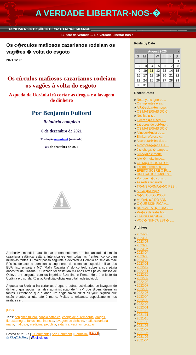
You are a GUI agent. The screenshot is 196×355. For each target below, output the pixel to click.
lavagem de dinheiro (70, 321)
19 (158, 75)
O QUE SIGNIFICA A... (153, 204)
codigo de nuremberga (78, 317)
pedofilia (50, 324)
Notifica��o (146, 116)
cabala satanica (49, 317)
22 (177, 75)
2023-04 (142, 252)
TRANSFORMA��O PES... (157, 186)
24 (145, 80)
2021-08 (142, 326)
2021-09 (142, 322)
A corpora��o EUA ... (153, 145)
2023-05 (142, 249)
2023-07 (142, 241)
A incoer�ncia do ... (151, 133)
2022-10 (142, 274)
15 (177, 71)
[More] (10, 310)
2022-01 (142, 307)
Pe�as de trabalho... (151, 212)
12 (158, 71)
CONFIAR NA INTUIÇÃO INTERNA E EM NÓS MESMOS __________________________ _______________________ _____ (98, 29)
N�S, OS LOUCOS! (151, 195)
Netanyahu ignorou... (151, 100)
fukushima (34, 321)
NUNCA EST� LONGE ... (155, 208)
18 (151, 75)
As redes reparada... (151, 182)
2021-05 (142, 337)
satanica (64, 324)
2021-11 (142, 315)
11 (151, 71)
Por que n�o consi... (151, 178)
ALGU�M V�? (148, 191)
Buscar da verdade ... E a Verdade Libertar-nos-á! (98, 35)
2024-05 (142, 234)
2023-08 (142, 238)
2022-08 (142, 282)
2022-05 (142, 293)
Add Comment (62, 334)
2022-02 (142, 304)
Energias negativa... (151, 216)
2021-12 (142, 311)
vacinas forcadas (83, 324)
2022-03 (142, 300)
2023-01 (142, 263)
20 (164, 75)
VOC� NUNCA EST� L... (155, 220)
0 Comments (40, 334)
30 (138, 85)
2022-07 (142, 285)
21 (170, 75)
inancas (48, 321)
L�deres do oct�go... (152, 124)
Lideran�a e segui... (151, 120)
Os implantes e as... (151, 103)
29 (177, 80)
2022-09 (142, 278)
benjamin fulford (26, 317)
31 (145, 85)
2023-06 (142, 245)
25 (151, 80)
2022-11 (142, 271)
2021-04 (142, 340)
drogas (100, 317)
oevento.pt (61, 139)
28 (170, 80)
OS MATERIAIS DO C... (153, 111)
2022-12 (142, 267)
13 (164, 71)
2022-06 (142, 289)
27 (164, 80)
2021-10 (142, 318)
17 (145, 75)
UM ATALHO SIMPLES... (154, 174)
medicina (36, 324)
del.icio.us (39, 338)
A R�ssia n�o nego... (152, 107)
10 (145, 71)
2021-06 (142, 333)
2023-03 (142, 256)
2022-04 (142, 296)
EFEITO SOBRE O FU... (154, 170)
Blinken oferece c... (150, 136)
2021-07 (142, 329)
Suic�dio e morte (149, 154)
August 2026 (157, 51)
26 (158, 80)
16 (138, 75)
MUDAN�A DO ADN (151, 200)
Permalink (81, 334)
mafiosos (22, 324)
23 (138, 80)
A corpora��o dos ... (152, 141)
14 (170, 71)
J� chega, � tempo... (152, 150)
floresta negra (15, 321)
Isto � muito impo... (151, 158)
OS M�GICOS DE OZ (153, 163)
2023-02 (142, 260)
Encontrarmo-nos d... (151, 167)
